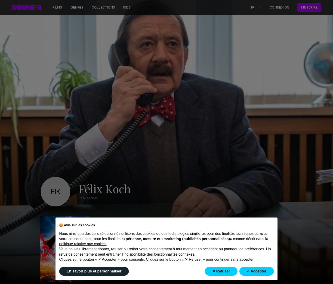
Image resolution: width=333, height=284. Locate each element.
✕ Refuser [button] (221, 271)
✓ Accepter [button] (256, 271)
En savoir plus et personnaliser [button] (94, 271)
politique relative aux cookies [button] (83, 244)
